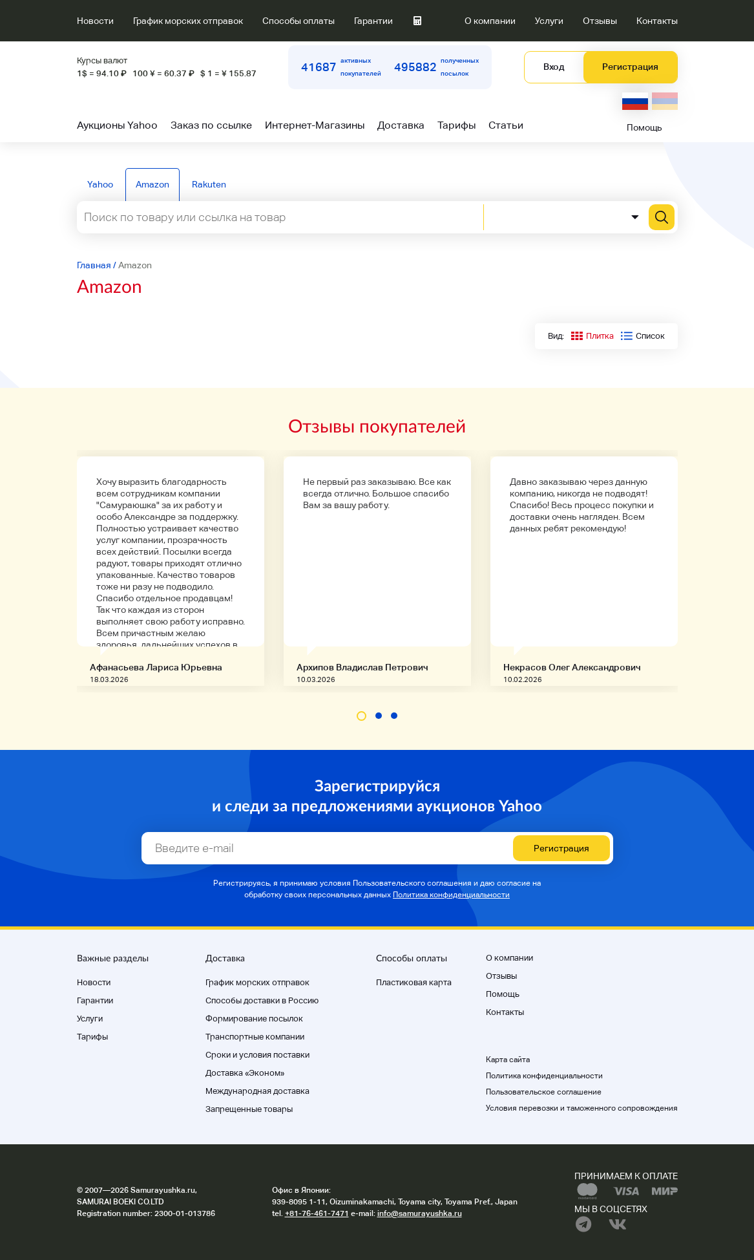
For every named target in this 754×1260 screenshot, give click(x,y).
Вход (553, 66)
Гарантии (373, 21)
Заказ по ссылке (211, 125)
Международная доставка (257, 1091)
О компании (490, 21)
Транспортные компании (254, 1036)
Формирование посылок (254, 1018)
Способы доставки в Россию (262, 1000)
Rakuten (209, 184)
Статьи (505, 125)
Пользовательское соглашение (544, 1091)
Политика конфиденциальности (451, 894)
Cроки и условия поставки (257, 1055)
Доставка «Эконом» (244, 1073)
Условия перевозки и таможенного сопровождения (582, 1108)
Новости (95, 21)
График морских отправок (188, 21)
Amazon (152, 184)
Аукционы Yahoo (117, 125)
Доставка (400, 125)
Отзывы (600, 21)
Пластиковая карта (414, 982)
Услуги (549, 21)
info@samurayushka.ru (419, 1213)
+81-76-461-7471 (317, 1213)
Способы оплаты (298, 21)
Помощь (644, 127)
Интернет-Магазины (314, 125)
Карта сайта (508, 1059)
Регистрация (630, 66)
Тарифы (456, 125)
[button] (361, 716)
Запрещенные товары (249, 1109)
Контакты (657, 21)
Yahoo (100, 184)
